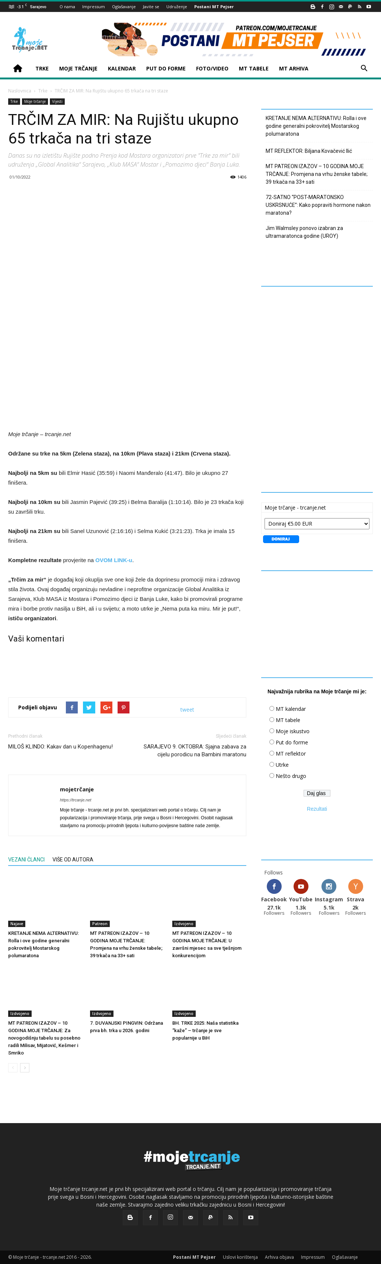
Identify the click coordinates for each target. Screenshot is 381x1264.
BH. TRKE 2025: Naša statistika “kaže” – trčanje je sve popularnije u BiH (205, 1030)
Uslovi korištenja (240, 1257)
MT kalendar (291, 708)
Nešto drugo (291, 775)
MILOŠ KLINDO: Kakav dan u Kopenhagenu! (60, 746)
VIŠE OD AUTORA (72, 860)
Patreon (100, 923)
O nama (67, 6)
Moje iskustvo (293, 731)
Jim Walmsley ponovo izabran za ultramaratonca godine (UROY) (304, 232)
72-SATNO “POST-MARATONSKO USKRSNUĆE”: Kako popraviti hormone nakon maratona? (318, 205)
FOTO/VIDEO (212, 68)
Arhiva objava (279, 1257)
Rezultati (317, 809)
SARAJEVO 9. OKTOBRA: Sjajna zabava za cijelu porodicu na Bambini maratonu (195, 750)
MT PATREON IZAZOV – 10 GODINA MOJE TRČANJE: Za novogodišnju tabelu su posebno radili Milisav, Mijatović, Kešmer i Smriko (44, 1038)
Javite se (151, 6)
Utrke (282, 764)
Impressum (93, 6)
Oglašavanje (124, 6)
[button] (364, 69)
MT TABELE (254, 68)
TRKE (42, 68)
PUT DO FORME (166, 68)
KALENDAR (122, 68)
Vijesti (57, 101)
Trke (43, 91)
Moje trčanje (35, 101)
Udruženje (176, 6)
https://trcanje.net (75, 800)
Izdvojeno (184, 923)
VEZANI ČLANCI (26, 860)
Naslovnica (19, 91)
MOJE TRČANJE (78, 68)
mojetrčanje (77, 789)
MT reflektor (291, 753)
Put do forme (292, 742)
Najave (16, 923)
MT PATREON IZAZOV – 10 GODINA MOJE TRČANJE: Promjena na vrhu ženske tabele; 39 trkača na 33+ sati (317, 174)
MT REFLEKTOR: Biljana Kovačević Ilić (309, 151)
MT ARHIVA (293, 68)
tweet (187, 709)
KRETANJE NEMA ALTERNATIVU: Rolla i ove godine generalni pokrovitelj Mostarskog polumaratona (316, 126)
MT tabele (288, 720)
